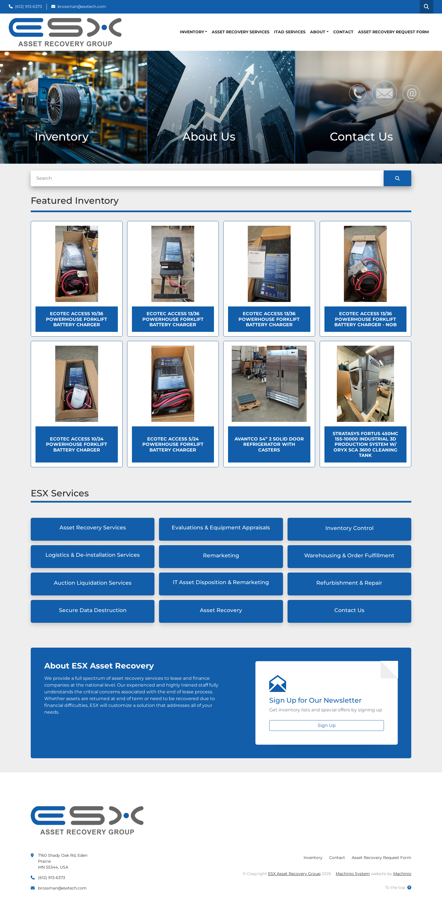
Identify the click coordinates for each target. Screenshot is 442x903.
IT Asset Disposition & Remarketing (221, 582)
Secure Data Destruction (93, 610)
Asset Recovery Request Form (393, 31)
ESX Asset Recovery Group (294, 873)
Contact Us (349, 610)
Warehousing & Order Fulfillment (349, 555)
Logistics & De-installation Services (92, 555)
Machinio (402, 873)
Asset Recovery (221, 610)
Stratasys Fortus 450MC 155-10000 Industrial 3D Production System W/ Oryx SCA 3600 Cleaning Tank (365, 444)
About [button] (317, 31)
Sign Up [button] (327, 725)
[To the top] (398, 888)
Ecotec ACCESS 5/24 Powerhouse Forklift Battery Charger (173, 444)
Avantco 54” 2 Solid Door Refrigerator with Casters (269, 444)
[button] (193, 32)
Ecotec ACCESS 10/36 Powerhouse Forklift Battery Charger (76, 319)
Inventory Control (349, 528)
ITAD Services (290, 31)
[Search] (207, 178)
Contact (343, 31)
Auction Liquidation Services (93, 583)
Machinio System (353, 873)
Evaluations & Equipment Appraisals (221, 527)
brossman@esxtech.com (82, 6)
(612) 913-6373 (28, 6)
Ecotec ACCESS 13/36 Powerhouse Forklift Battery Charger (173, 319)
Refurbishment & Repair (349, 583)
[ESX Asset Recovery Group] (87, 820)
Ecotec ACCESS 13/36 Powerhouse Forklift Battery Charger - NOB (365, 319)
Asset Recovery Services (240, 31)
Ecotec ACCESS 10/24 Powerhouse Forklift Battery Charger (76, 444)
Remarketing (221, 555)
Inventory (192, 31)
